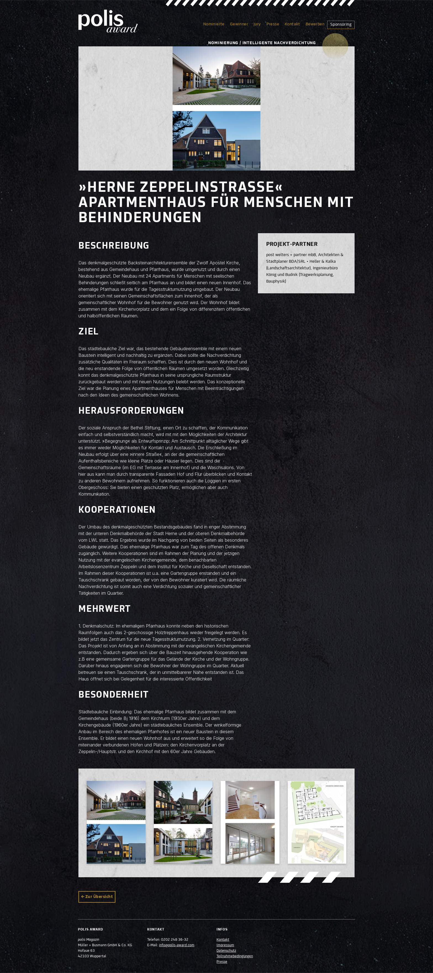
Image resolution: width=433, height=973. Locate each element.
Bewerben (315, 24)
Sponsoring (341, 24)
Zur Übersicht (99, 897)
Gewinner (239, 24)
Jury (257, 24)
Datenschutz (226, 951)
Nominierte (214, 24)
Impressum (225, 945)
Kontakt (292, 24)
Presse (272, 24)
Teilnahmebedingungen (234, 956)
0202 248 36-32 (175, 940)
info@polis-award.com (177, 945)
